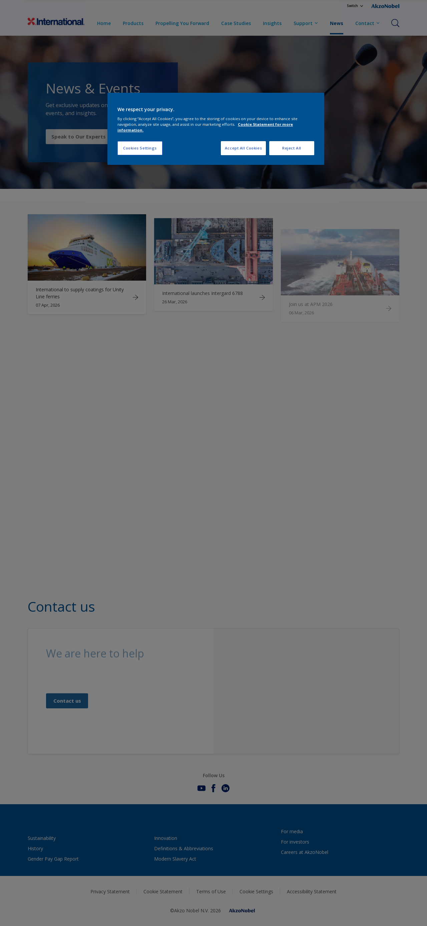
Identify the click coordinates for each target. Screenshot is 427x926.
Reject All (291, 147)
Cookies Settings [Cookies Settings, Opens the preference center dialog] (140, 147)
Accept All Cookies (243, 147)
